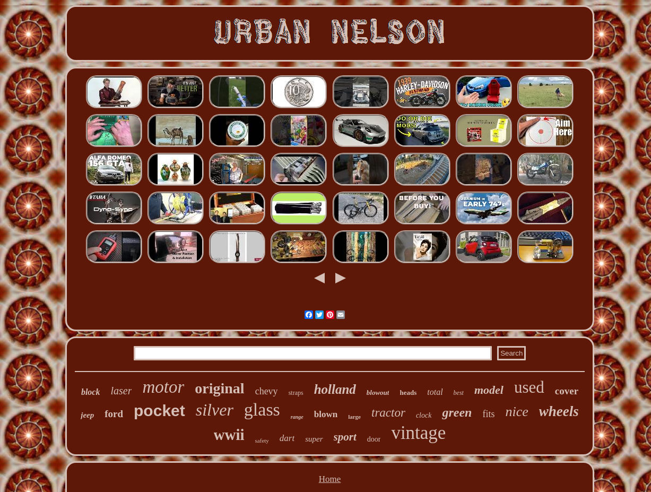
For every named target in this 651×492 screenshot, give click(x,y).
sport (345, 436)
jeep (87, 415)
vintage (418, 432)
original (219, 388)
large (354, 416)
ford (114, 413)
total (434, 391)
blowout (378, 392)
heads (408, 392)
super (314, 439)
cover (566, 390)
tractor (388, 412)
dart (287, 438)
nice (516, 411)
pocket (159, 410)
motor (163, 386)
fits (488, 414)
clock (424, 415)
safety (262, 440)
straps (296, 392)
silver (214, 409)
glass (262, 409)
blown (325, 414)
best (459, 392)
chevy (266, 391)
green (457, 412)
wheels (559, 411)
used (529, 387)
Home (330, 479)
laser (121, 390)
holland (335, 389)
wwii (229, 434)
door (374, 439)
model (489, 389)
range (297, 417)
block (90, 391)
